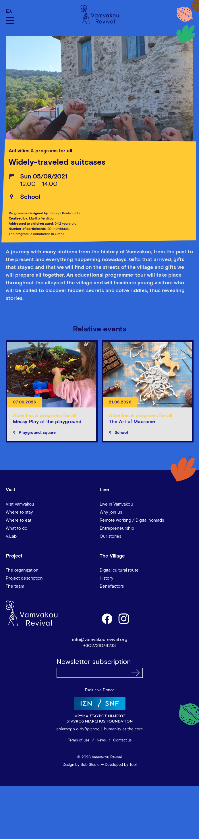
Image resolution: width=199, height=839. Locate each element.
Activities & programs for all (40, 151)
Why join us (111, 512)
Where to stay (19, 512)
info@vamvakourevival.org (99, 639)
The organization (22, 570)
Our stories (110, 536)
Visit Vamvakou (20, 504)
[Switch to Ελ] (10, 11)
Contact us (122, 740)
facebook (107, 618)
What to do (16, 528)
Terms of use (78, 740)
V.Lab (11, 536)
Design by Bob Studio (81, 765)
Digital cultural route (119, 570)
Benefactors (112, 586)
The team (15, 586)
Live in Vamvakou (116, 504)
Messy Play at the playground (47, 422)
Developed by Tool (121, 765)
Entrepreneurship (117, 528)
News (101, 740)
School (30, 197)
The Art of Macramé (132, 422)
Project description (24, 578)
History (106, 578)
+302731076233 (99, 645)
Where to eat (18, 520)
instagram (124, 618)
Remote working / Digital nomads (132, 520)
